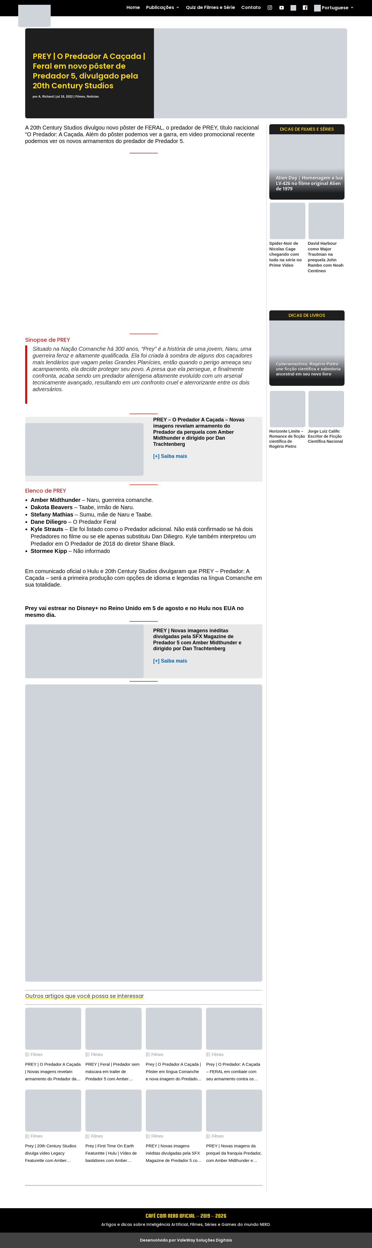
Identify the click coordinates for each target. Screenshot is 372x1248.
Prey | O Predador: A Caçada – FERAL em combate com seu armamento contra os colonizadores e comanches (233, 1072)
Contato (251, 8)
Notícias (93, 96)
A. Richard (46, 96)
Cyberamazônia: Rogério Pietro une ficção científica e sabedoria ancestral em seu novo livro (308, 368)
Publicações (160, 8)
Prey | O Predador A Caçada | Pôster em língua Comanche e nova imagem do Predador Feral (173, 1072)
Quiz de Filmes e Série (210, 8)
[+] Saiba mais (170, 456)
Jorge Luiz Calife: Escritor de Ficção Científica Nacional (325, 436)
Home (133, 8)
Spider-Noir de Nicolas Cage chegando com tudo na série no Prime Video (285, 254)
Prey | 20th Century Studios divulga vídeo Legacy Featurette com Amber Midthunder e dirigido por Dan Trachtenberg (53, 1153)
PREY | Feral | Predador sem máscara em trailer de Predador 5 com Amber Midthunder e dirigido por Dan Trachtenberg (113, 1072)
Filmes (80, 96)
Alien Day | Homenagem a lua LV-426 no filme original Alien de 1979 (309, 183)
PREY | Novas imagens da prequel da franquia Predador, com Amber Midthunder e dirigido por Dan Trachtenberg (233, 1153)
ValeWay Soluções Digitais (204, 1240)
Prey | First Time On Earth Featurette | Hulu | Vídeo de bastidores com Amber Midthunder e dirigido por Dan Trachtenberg (113, 1153)
